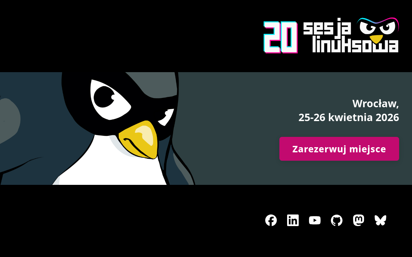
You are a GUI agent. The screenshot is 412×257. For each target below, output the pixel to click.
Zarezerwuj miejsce (339, 149)
